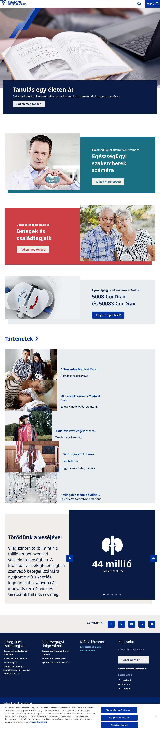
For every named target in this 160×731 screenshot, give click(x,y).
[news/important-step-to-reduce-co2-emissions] (15, 658)
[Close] (155, 717)
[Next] (151, 558)
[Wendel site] (18, 652)
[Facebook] (111, 624)
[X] (121, 624)
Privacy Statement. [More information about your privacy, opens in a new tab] (38, 722)
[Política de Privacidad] (21, 703)
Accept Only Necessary (119, 717)
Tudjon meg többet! (28, 104)
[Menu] (152, 4)
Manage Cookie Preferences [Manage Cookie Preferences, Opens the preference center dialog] (119, 710)
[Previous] (72, 558)
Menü (150, 3)
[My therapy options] (80, 338)
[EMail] (151, 624)
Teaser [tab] (104, 595)
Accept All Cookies (119, 725)
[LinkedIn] (141, 624)
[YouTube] (131, 624)
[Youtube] (126, 684)
